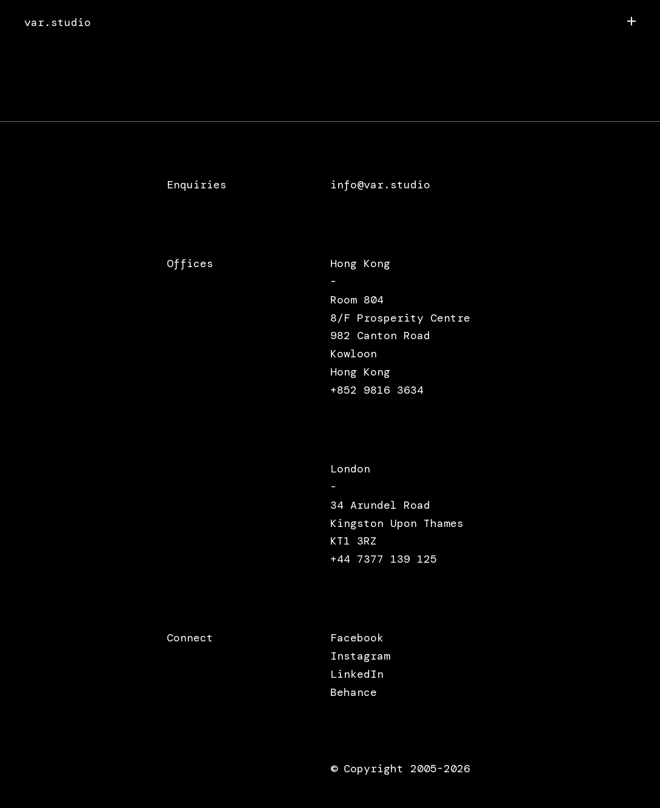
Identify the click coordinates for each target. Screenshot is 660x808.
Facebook (357, 638)
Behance (353, 692)
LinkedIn (357, 674)
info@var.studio (380, 184)
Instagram (360, 656)
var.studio (57, 22)
